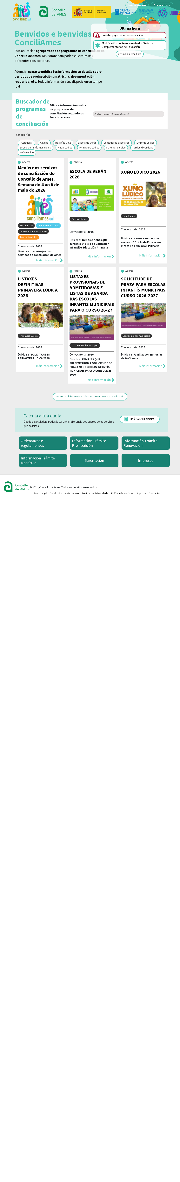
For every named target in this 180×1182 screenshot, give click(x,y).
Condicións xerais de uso (64, 493)
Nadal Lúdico (65, 147)
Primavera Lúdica (89, 147)
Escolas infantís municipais (35, 147)
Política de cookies (122, 493)
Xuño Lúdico (27, 152)
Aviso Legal (40, 493)
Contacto (154, 493)
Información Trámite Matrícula (38, 460)
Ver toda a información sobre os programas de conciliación (90, 396)
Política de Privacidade (95, 493)
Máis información (47, 260)
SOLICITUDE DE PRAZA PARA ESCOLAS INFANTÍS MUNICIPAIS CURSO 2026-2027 (143, 287)
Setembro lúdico (116, 147)
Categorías (23, 134)
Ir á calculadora (142, 419)
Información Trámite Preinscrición (89, 443)
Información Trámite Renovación (140, 443)
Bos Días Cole (63, 142)
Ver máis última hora (129, 54)
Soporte (141, 493)
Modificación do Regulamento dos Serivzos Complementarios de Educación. (128, 45)
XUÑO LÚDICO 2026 (140, 172)
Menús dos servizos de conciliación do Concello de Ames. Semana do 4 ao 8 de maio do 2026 (38, 179)
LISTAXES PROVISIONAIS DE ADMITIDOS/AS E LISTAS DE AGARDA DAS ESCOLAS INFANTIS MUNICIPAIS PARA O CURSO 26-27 (92, 293)
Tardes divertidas (143, 147)
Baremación (94, 460)
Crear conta (162, 5)
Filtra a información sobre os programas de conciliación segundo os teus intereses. (51, 112)
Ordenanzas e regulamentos (32, 443)
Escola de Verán (87, 142)
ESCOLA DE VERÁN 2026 (88, 174)
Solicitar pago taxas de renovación (122, 35)
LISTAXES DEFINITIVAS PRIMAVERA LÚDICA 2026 (38, 287)
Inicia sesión (137, 5)
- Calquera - (26, 142)
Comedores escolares (116, 142)
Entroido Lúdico (146, 142)
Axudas (44, 142)
